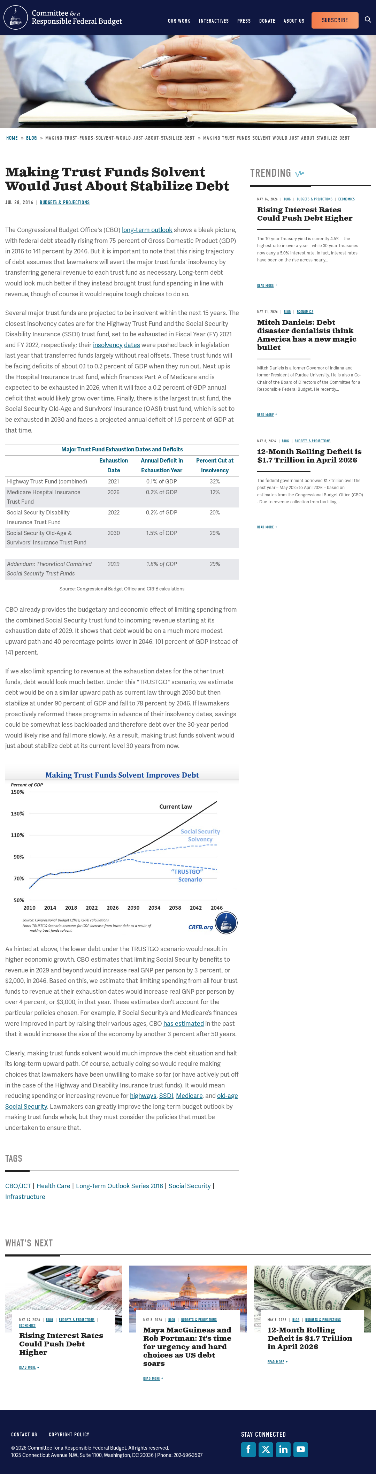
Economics (346, 199)
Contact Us (24, 1434)
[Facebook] (248, 1449)
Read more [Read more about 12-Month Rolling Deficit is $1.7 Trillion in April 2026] (265, 527)
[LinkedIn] (283, 1449)
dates (132, 345)
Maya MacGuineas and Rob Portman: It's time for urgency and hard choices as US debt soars (187, 1347)
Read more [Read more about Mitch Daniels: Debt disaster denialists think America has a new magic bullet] (265, 415)
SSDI (166, 1096)
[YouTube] (300, 1449)
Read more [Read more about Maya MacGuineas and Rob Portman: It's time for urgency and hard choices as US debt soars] (151, 1378)
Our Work (179, 21)
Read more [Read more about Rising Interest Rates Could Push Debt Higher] (265, 285)
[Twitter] (266, 1449)
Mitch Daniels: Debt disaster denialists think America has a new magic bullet (306, 335)
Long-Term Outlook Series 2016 (119, 1186)
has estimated (183, 1024)
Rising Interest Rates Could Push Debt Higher (305, 214)
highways (143, 1096)
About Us (294, 21)
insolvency (108, 345)
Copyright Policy (69, 1434)
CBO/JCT (18, 1186)
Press (244, 21)
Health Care (53, 1186)
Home (12, 138)
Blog (31, 138)
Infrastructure (25, 1197)
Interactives (214, 21)
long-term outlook (147, 230)
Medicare (189, 1096)
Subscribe (335, 20)
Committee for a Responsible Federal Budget (62, 17)
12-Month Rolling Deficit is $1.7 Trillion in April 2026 (309, 456)
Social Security (190, 1186)
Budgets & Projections (65, 202)
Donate (267, 21)
